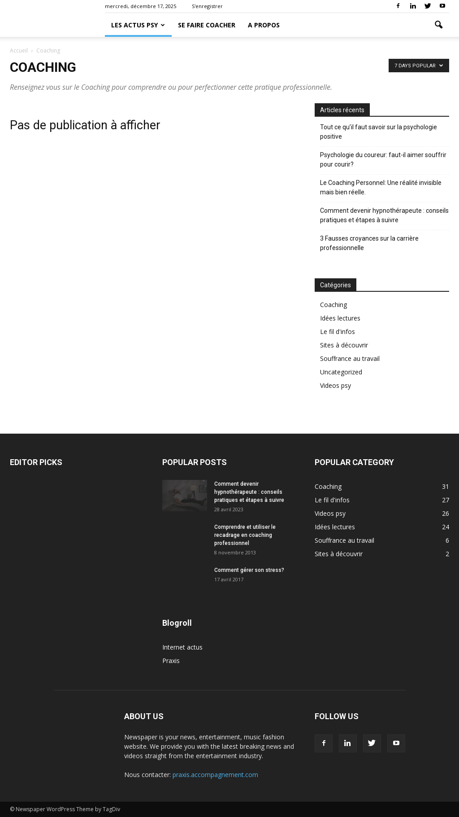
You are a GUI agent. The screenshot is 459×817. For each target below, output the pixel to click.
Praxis (171, 660)
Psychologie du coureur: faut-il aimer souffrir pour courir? (383, 159)
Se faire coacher (206, 25)
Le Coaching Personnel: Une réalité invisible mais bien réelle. (381, 187)
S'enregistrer (207, 6)
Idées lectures (340, 318)
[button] (438, 25)
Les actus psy (138, 25)
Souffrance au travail (350, 358)
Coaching (333, 304)
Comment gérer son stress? (249, 570)
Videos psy (335, 385)
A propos (264, 25)
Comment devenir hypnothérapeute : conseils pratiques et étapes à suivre (384, 215)
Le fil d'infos (337, 331)
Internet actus (182, 647)
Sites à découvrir (344, 345)
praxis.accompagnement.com (215, 774)
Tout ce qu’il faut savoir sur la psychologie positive (378, 131)
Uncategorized (341, 372)
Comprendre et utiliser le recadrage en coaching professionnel (245, 535)
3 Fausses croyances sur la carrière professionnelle (369, 243)
